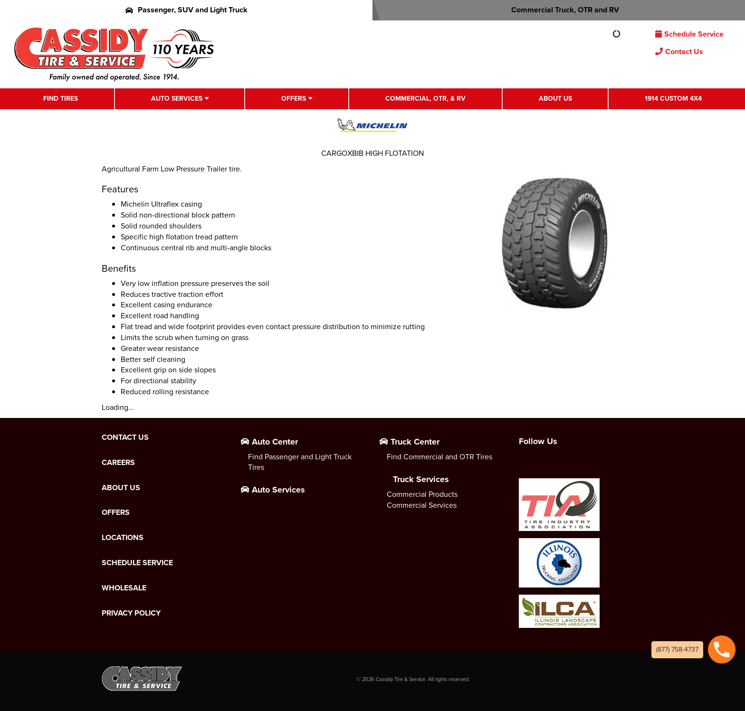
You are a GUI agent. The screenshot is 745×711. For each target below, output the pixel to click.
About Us (555, 99)
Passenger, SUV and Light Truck (186, 9)
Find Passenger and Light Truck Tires (300, 462)
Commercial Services (422, 505)
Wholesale (124, 588)
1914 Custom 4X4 (673, 99)
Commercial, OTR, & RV (425, 99)
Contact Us (679, 51)
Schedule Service (689, 34)
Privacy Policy (131, 613)
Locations (122, 537)
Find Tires (60, 99)
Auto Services (176, 99)
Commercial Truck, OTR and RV (559, 9)
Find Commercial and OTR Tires (439, 456)
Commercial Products (422, 494)
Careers (118, 462)
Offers (293, 99)
